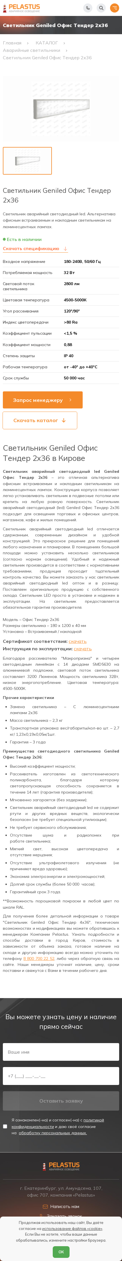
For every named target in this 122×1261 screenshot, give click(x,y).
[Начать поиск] (101, 8)
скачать (78, 641)
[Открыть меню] (114, 8)
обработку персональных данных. (53, 1132)
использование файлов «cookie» (72, 1228)
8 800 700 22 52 (38, 958)
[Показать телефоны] (87, 8)
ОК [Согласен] (61, 1252)
